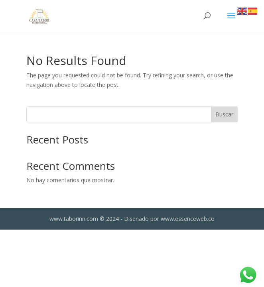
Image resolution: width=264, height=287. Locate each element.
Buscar (224, 114)
